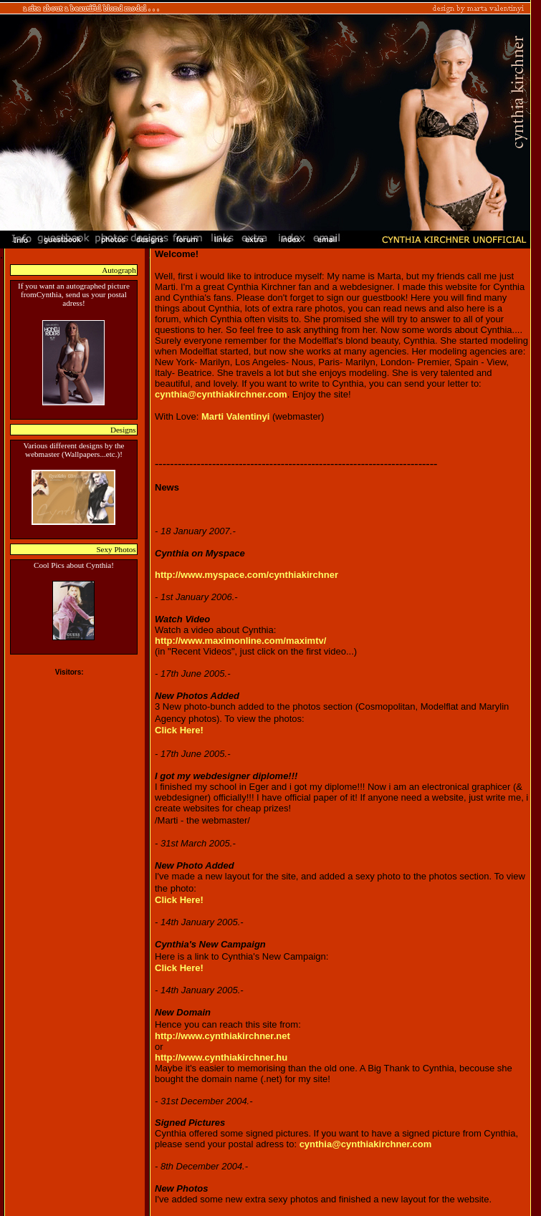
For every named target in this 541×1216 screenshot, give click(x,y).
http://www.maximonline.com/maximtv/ (240, 640)
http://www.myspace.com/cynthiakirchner (246, 574)
